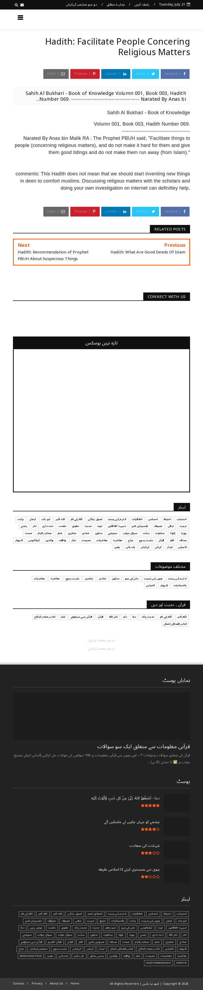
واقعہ (126, 956)
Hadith (181, 962)
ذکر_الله (173, 935)
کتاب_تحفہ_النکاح (149, 948)
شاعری (169, 942)
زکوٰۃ (121, 935)
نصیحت (150, 956)
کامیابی (169, 948)
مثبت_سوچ (60, 948)
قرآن (70, 942)
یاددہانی (63, 956)
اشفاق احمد (94, 913)
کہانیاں (76, 948)
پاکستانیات (117, 921)
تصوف (66, 921)
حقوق (64, 927)
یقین (50, 956)
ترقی (78, 921)
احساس (153, 913)
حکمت (52, 927)
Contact (18, 983)
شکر (157, 942)
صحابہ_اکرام (142, 942)
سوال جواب (65, 935)
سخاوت (108, 935)
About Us (56, 983)
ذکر (185, 935)
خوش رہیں (36, 927)
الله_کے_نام (27, 913)
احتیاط (167, 913)
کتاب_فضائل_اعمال (121, 948)
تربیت (90, 921)
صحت (126, 942)
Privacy (37, 983)
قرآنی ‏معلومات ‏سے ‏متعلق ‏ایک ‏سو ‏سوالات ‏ (143, 746)
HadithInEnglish (158, 962)
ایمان (169, 921)
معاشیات (166, 956)
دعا (22, 927)
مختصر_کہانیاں (39, 948)
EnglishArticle (31, 956)
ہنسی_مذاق (97, 956)
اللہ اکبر (57, 913)
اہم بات (182, 921)
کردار (101, 948)
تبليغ (102, 921)
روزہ (132, 935)
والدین (113, 956)
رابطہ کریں (142, 4)
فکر (81, 942)
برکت (133, 921)
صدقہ (113, 942)
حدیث (96, 927)
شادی (183, 942)
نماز (138, 956)
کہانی (90, 948)
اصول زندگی (75, 913)
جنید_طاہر (110, 927)
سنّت (81, 935)
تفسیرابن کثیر (33, 921)
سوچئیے (27, 935)
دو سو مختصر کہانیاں (81, 4)
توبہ (160, 927)
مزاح (21, 948)
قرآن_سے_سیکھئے (31, 942)
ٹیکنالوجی (146, 927)
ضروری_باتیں (96, 942)
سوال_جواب (45, 935)
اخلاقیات (137, 913)
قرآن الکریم (55, 942)
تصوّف (52, 921)
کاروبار (183, 948)
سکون (94, 935)
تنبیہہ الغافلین (177, 927)
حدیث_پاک (80, 927)
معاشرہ (182, 956)
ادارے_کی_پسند (117, 913)
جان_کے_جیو (128, 927)
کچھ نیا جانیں (169, 19)
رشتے (143, 935)
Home (75, 983)
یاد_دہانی (79, 956)
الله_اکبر (43, 913)
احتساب (182, 913)
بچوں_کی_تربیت (150, 921)
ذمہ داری (157, 935)
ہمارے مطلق (116, 4)
